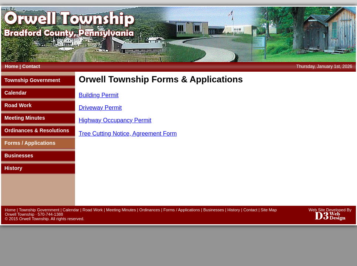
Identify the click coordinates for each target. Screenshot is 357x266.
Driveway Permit (100, 108)
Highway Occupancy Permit (115, 120)
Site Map (268, 210)
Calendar (15, 93)
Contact (31, 66)
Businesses (18, 155)
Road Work (18, 105)
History (13, 168)
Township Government (32, 80)
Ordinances (149, 210)
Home (11, 66)
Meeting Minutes (24, 118)
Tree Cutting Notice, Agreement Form (128, 133)
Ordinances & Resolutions (36, 130)
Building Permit (99, 95)
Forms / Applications (29, 143)
